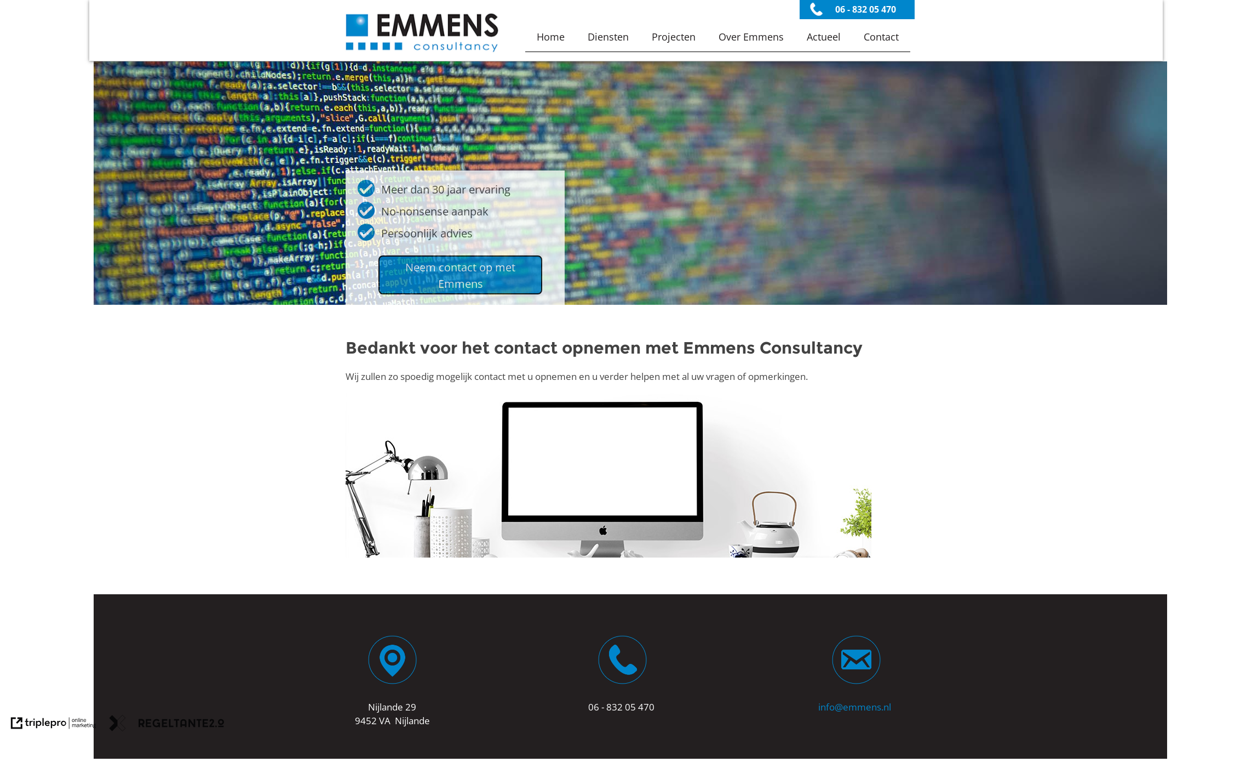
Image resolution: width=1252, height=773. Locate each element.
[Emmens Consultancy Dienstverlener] (422, 53)
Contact (881, 36)
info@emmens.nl (854, 707)
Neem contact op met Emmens (460, 275)
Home (551, 36)
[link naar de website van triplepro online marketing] (53, 725)
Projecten (674, 36)
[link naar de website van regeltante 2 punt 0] (167, 725)
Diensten (608, 36)
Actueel (824, 36)
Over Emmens (751, 36)
